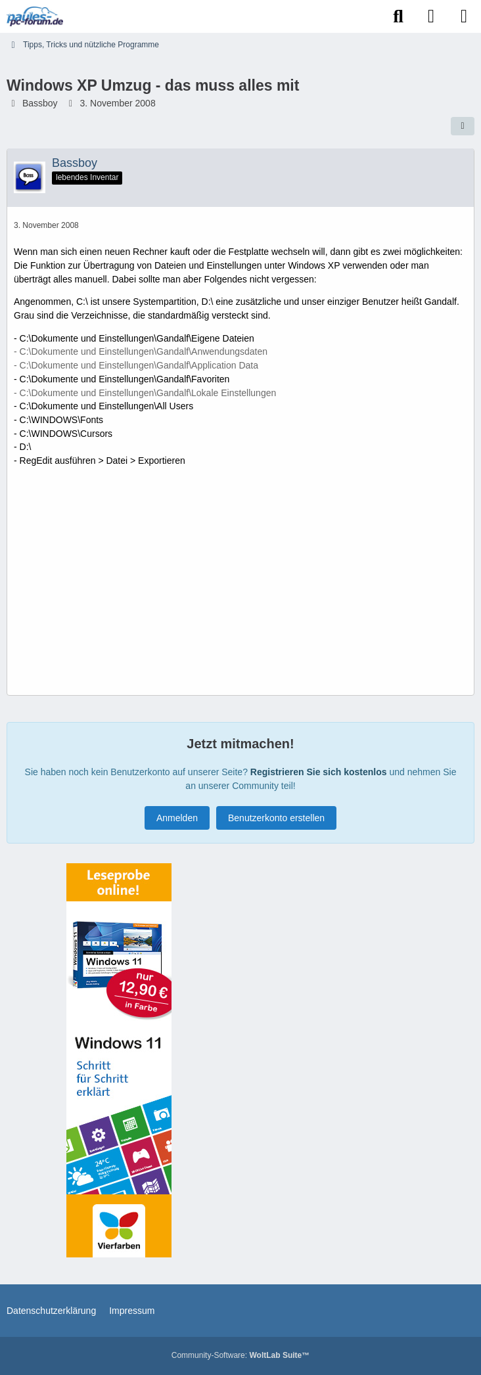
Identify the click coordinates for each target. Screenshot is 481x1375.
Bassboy (40, 103)
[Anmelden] (431, 16)
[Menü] (464, 16)
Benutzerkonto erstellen (276, 818)
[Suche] (398, 16)
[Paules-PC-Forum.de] (35, 16)
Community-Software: (240, 1355)
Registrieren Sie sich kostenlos (318, 772)
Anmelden (177, 818)
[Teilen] (462, 126)
